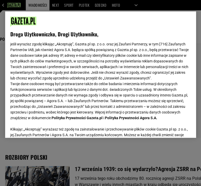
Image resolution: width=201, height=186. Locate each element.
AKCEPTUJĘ (173, 128)
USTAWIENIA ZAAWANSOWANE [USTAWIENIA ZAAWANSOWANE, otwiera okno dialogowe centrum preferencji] (44, 127)
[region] (100, 74)
